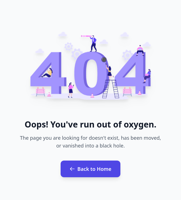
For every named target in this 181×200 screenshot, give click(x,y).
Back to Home (90, 169)
